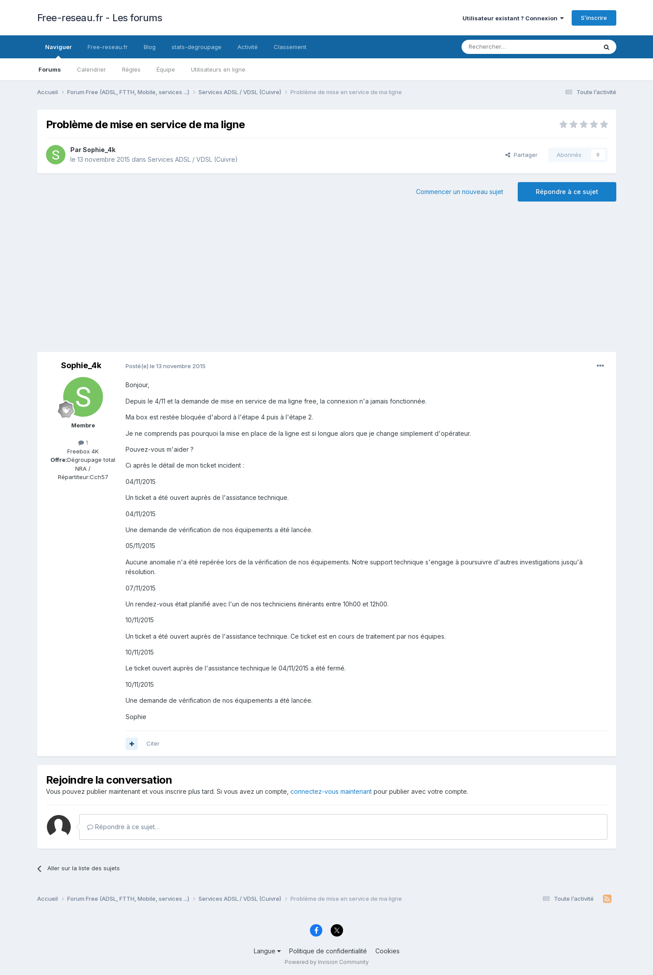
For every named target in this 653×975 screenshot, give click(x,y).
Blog (150, 46)
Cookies (387, 951)
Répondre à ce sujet (567, 191)
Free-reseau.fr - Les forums (99, 17)
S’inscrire (594, 17)
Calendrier (91, 69)
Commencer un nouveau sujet (459, 191)
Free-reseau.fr (108, 46)
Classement (290, 46)
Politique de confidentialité (328, 951)
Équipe (166, 69)
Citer (153, 743)
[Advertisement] (327, 281)
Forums (49, 69)
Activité (247, 46)
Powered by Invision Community (327, 962)
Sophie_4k (99, 149)
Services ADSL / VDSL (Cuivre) (193, 159)
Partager (521, 154)
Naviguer (58, 50)
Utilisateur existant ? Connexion (513, 18)
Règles (131, 69)
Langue (267, 951)
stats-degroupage (196, 46)
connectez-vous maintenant (331, 791)
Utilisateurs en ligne (218, 69)
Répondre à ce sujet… (123, 826)
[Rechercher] (510, 47)
